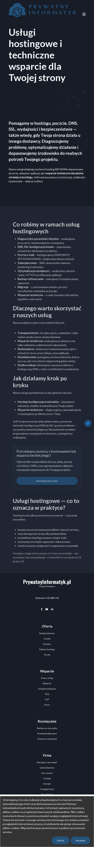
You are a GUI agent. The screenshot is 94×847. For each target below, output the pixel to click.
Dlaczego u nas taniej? (47, 762)
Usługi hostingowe (47, 688)
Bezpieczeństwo (47, 633)
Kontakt (47, 783)
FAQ (47, 694)
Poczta (47, 654)
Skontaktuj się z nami (47, 480)
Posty (47, 705)
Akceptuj (80, 840)
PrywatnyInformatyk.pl (47, 581)
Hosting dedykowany (47, 733)
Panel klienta (47, 794)
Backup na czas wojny (47, 728)
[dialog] (47, 821)
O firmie (47, 778)
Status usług (47, 678)
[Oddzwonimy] (88, 423)
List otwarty (47, 773)
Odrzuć (60, 840)
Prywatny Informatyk (47, 739)
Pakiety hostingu (47, 649)
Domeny (47, 644)
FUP (47, 699)
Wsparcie (47, 683)
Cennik (47, 638)
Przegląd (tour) (47, 789)
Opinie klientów (47, 767)
